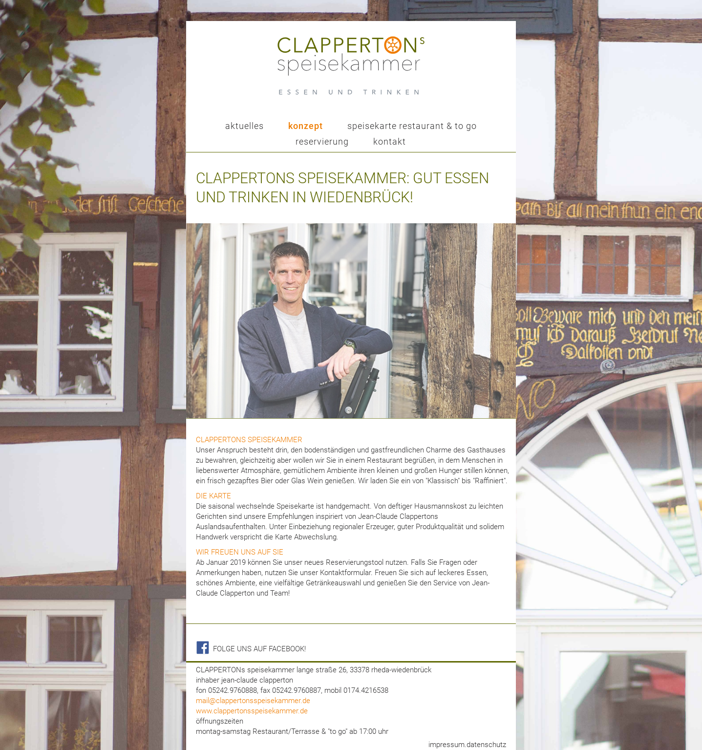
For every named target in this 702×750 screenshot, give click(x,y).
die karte (213, 496)
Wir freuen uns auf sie (239, 552)
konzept (305, 126)
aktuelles (244, 126)
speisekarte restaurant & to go (412, 126)
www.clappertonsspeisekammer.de (252, 711)
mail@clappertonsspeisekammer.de (253, 700)
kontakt (389, 141)
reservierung (322, 141)
